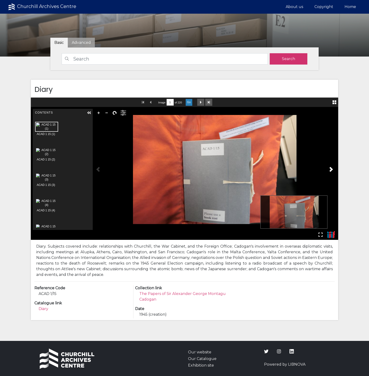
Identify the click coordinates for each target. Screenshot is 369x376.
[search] (288, 59)
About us (294, 6)
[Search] (165, 59)
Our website (199, 352)
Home (350, 6)
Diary (43, 309)
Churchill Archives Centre (41, 7)
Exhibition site (201, 365)
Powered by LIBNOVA (284, 364)
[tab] (81, 43)
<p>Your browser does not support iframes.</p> (184, 169)
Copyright (323, 6)
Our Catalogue (202, 358)
